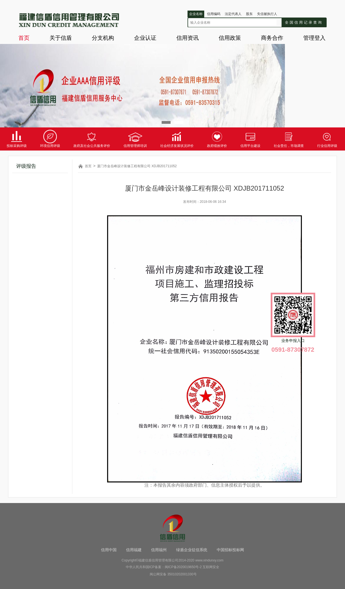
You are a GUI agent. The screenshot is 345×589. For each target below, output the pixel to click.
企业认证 (145, 38)
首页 (23, 38)
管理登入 (314, 38)
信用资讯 (187, 38)
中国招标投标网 (230, 550)
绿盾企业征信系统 (191, 550)
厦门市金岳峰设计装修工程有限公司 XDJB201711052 (137, 166)
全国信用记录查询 (304, 22)
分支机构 (103, 38)
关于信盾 (61, 38)
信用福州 (159, 550)
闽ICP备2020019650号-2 (183, 567)
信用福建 (134, 550)
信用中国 (109, 550)
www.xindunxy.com (209, 560)
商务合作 (272, 38)
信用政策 (230, 38)
